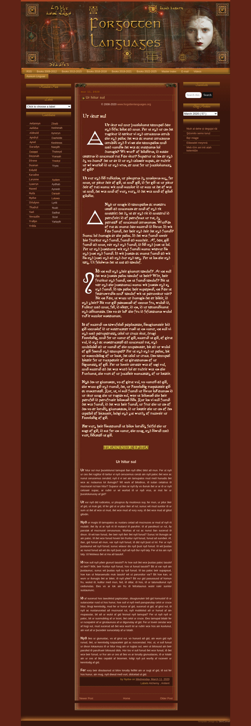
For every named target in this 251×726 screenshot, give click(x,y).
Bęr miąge (193, 138)
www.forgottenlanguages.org (134, 104)
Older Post (166, 698)
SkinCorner (224, 721)
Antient (165, 683)
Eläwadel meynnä (197, 142)
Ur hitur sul (95, 98)
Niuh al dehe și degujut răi (202, 128)
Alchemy (154, 683)
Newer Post (86, 698)
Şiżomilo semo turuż (199, 133)
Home (126, 698)
